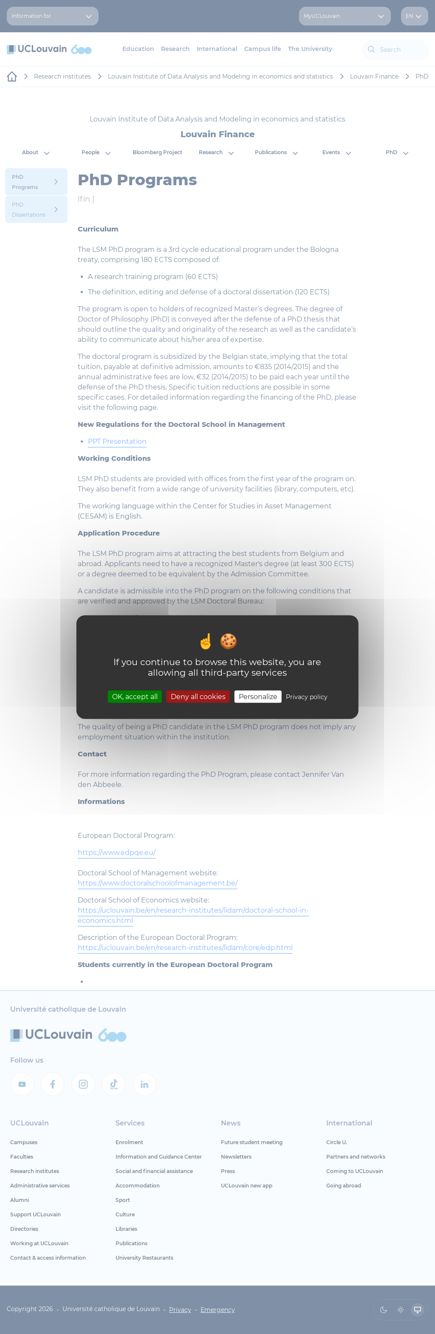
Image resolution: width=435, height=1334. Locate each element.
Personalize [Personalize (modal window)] (258, 697)
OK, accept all (135, 697)
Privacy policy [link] (307, 697)
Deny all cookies (198, 697)
